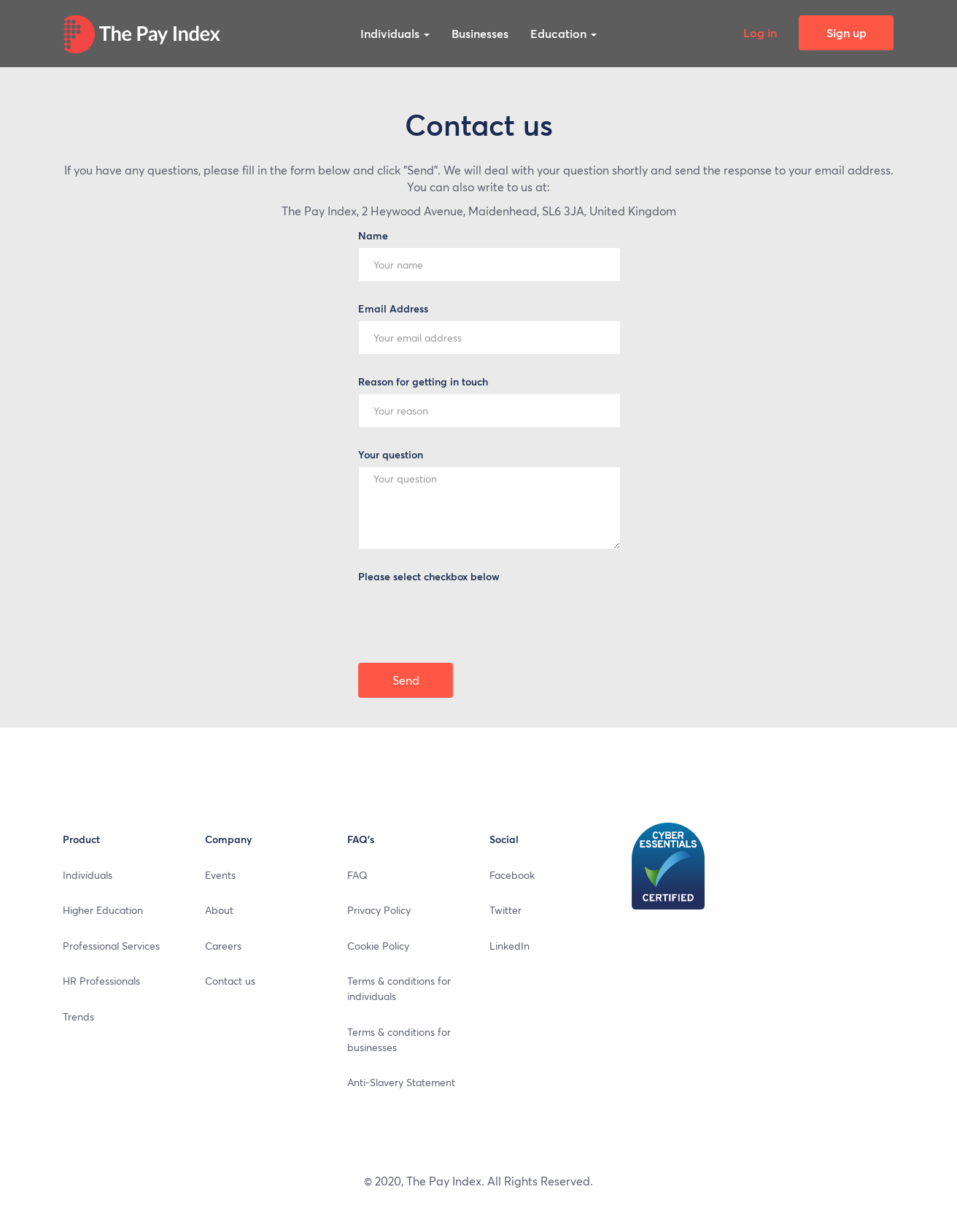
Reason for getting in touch (423, 381)
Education (563, 33)
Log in (760, 32)
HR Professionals (101, 980)
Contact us (230, 980)
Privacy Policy (379, 909)
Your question (390, 454)
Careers (223, 945)
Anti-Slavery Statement (401, 1081)
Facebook (512, 874)
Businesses (480, 33)
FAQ (357, 874)
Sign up (846, 32)
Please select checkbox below (429, 576)
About (219, 909)
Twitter (505, 909)
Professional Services (111, 945)
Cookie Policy (378, 945)
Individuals (395, 33)
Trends (78, 1016)
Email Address (393, 308)
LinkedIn (509, 945)
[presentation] (469, 616)
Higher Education (103, 909)
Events (220, 874)
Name (373, 235)
